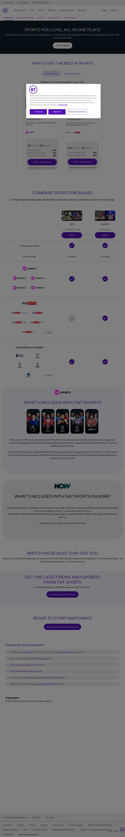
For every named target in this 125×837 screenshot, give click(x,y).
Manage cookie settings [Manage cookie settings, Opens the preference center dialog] (77, 112)
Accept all (38, 112)
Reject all (57, 112)
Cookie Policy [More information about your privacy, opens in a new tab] (63, 105)
